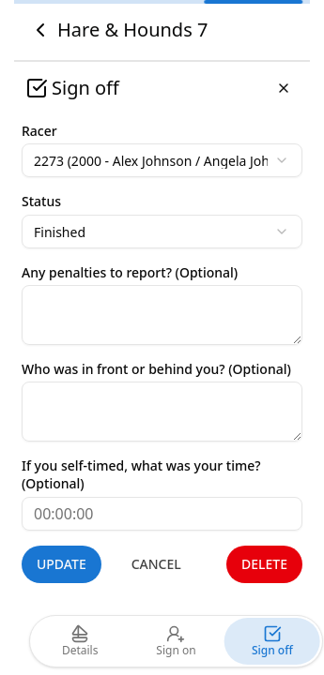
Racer (39, 131)
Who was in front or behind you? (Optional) (156, 369)
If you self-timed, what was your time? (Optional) (141, 474)
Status (41, 201)
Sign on (175, 641)
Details (80, 641)
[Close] (283, 88)
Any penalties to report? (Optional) (130, 272)
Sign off (272, 641)
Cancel (156, 564)
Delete (264, 564)
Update (61, 564)
